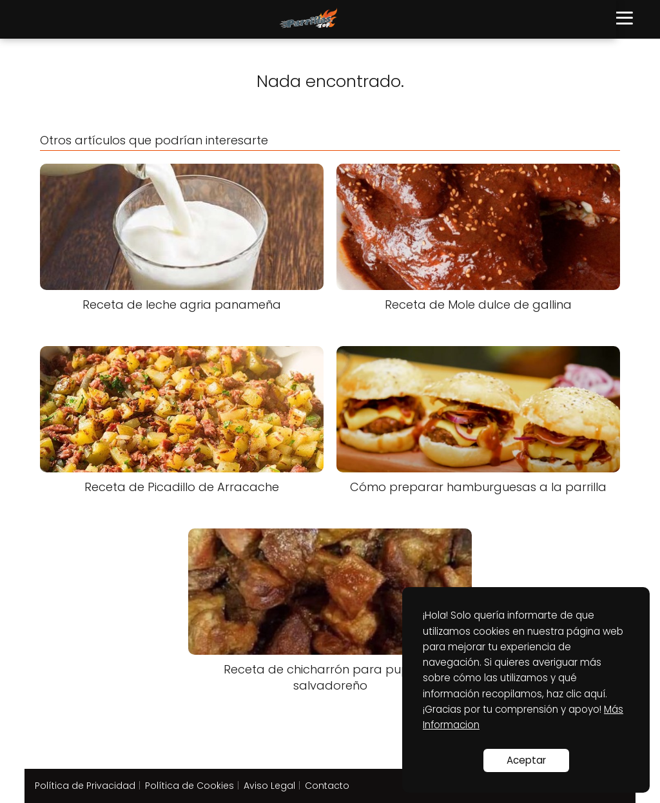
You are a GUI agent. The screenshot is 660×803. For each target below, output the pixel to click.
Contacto (327, 785)
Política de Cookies (189, 785)
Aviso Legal (269, 785)
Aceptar (526, 760)
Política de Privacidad (85, 785)
